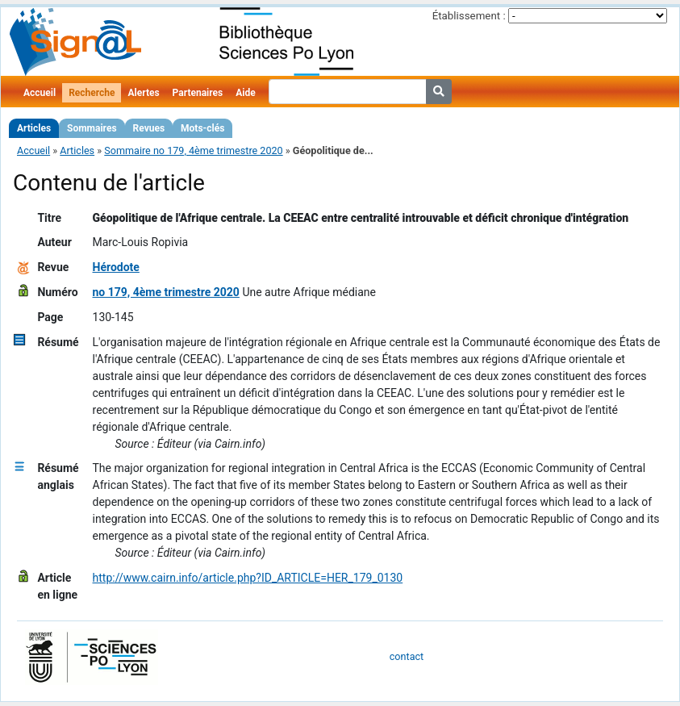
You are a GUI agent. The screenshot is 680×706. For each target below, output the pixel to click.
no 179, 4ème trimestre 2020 (166, 292)
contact (406, 656)
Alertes (143, 92)
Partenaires (198, 92)
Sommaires (91, 128)
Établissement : (469, 16)
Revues (149, 128)
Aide (245, 92)
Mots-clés (202, 128)
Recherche (92, 92)
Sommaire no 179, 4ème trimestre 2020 (193, 150)
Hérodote (116, 267)
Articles (34, 128)
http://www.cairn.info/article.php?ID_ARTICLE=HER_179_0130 (248, 577)
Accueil (39, 92)
